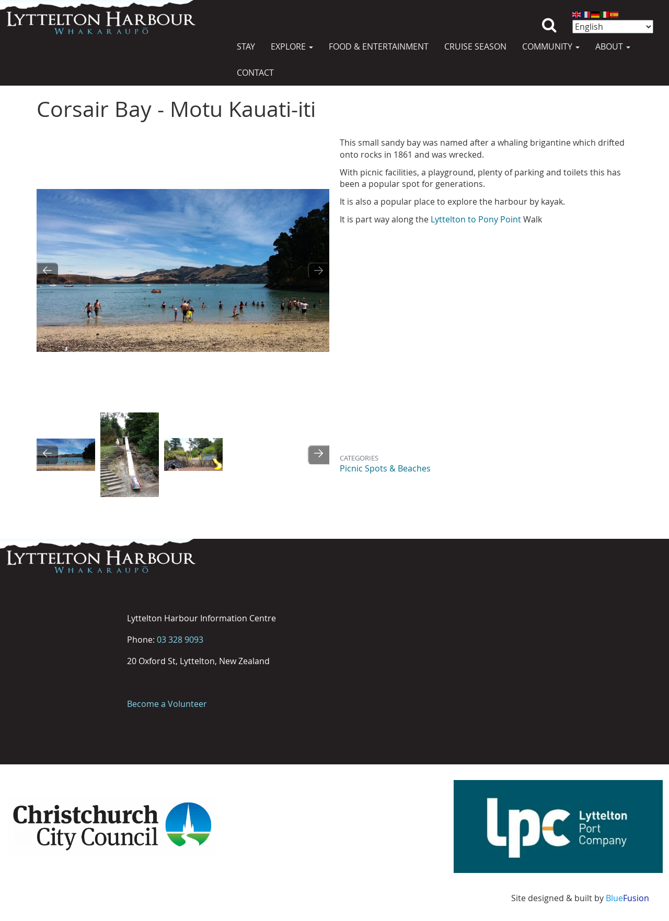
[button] (66, 454)
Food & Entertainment (379, 46)
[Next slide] (318, 271)
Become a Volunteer (167, 704)
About (612, 46)
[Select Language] (612, 26)
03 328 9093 (180, 639)
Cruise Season (475, 46)
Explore (292, 46)
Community (551, 46)
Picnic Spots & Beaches (385, 468)
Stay (246, 46)
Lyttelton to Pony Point (475, 219)
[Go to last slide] (47, 271)
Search (549, 17)
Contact (255, 72)
